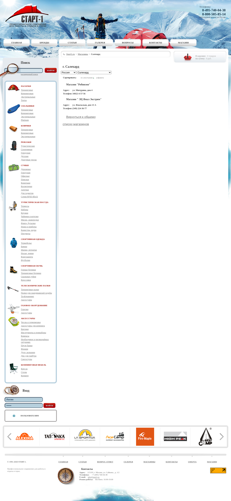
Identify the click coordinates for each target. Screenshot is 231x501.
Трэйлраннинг (27, 296)
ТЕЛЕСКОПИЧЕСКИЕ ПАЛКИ (35, 286)
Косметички (26, 186)
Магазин (183, 42)
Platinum (25, 120)
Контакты (155, 42)
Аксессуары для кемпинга (33, 326)
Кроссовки (26, 280)
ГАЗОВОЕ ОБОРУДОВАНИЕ (34, 305)
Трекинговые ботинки (31, 273)
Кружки (24, 213)
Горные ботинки (28, 270)
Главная (16, 42)
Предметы (25, 233)
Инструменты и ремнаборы (33, 332)
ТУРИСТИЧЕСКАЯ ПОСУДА (34, 202)
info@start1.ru (93, 477)
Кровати (25, 375)
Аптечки (25, 190)
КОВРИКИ (26, 126)
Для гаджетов (27, 193)
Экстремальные (28, 97)
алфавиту (100, 78)
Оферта (192, 462)
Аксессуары (26, 300)
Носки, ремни (27, 253)
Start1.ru (70, 54)
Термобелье (26, 243)
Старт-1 (28, 15)
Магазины (83, 54)
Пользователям (30, 416)
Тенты (24, 100)
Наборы (24, 209)
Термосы (25, 206)
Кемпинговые (27, 93)
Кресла (24, 369)
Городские (25, 153)
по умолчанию (87, 78)
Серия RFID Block (29, 196)
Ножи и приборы (29, 226)
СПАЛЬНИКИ (27, 106)
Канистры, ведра (28, 230)
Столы (24, 372)
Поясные (25, 179)
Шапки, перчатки (29, 250)
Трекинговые (27, 90)
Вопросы (128, 42)
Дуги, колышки (28, 352)
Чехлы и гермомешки (31, 322)
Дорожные (26, 169)
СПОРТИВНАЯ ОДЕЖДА (33, 239)
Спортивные (26, 149)
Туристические (28, 146)
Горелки (24, 309)
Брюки (24, 246)
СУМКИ (25, 165)
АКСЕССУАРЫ (28, 318)
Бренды (44, 42)
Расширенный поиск (29, 74)
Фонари (24, 349)
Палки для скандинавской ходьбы (36, 293)
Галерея (100, 42)
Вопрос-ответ (105, 462)
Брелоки (25, 329)
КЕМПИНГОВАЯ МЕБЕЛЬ (33, 365)
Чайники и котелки (29, 216)
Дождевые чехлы (29, 159)
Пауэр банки (26, 345)
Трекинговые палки (30, 289)
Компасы (25, 336)
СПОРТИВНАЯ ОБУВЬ (32, 266)
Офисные (25, 176)
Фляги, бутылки (28, 223)
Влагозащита (27, 257)
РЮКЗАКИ (26, 142)
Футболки (25, 260)
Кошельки (25, 183)
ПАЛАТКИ (26, 86)
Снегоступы (26, 359)
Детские (25, 156)
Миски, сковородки (30, 220)
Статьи (72, 42)
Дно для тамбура (28, 356)
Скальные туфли (28, 276)
